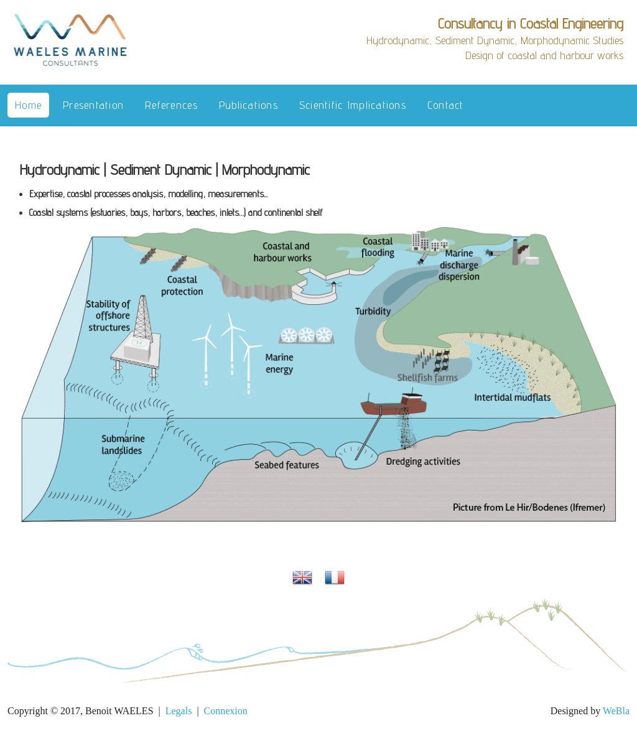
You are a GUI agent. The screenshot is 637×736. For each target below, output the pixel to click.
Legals (178, 711)
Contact (445, 104)
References (171, 104)
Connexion (226, 711)
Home (28, 104)
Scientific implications (352, 104)
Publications (248, 104)
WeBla (616, 711)
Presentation (93, 104)
